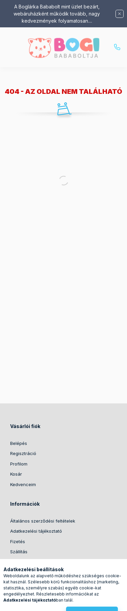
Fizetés (17, 541)
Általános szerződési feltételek (42, 521)
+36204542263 (117, 47)
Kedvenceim (23, 484)
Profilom (18, 464)
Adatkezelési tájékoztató (36, 531)
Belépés (18, 443)
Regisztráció (23, 453)
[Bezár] (119, 14)
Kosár (16, 474)
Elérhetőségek (25, 562)
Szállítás (18, 551)
